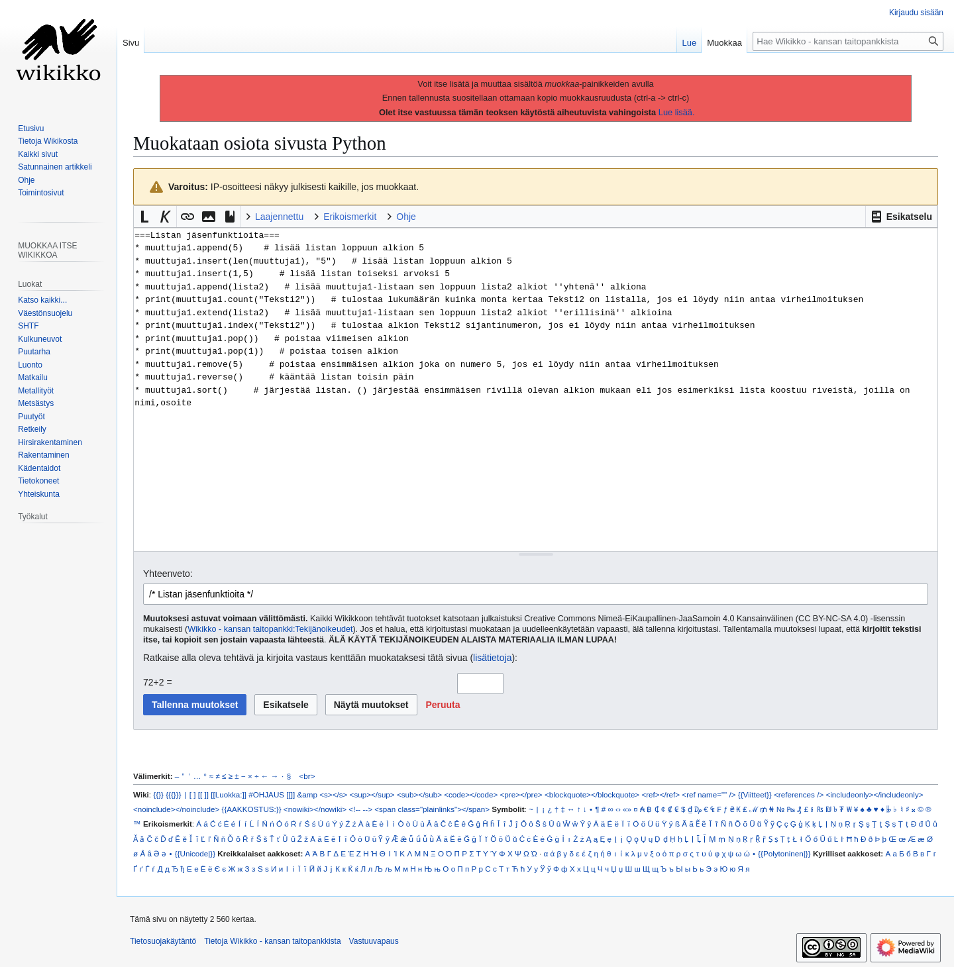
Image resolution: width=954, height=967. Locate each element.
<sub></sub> (419, 794)
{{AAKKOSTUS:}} (252, 809)
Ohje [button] (406, 216)
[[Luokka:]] (228, 794)
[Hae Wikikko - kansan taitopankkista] (848, 41)
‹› (618, 809)
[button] (901, 216)
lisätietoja (492, 657)
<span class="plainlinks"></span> (432, 809)
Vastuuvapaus (374, 941)
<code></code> (471, 794)
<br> (307, 776)
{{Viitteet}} (755, 794)
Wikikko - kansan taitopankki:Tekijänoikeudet (269, 629)
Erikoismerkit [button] (349, 216)
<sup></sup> (372, 794)
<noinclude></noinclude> (176, 809)
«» (627, 809)
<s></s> (333, 794)
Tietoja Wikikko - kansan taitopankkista (272, 941)
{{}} (158, 794)
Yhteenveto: (168, 573)
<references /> (798, 794)
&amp (307, 794)
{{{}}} (173, 794)
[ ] (192, 794)
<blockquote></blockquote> (592, 794)
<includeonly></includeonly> (874, 794)
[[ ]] (203, 794)
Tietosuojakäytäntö (163, 941)
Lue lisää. (677, 112)
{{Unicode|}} (195, 853)
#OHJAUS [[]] (271, 794)
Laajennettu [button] (279, 216)
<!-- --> (360, 809)
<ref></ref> (660, 794)
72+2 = (157, 682)
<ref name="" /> (708, 794)
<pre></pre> (521, 794)
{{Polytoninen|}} (784, 853)
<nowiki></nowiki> (315, 809)
